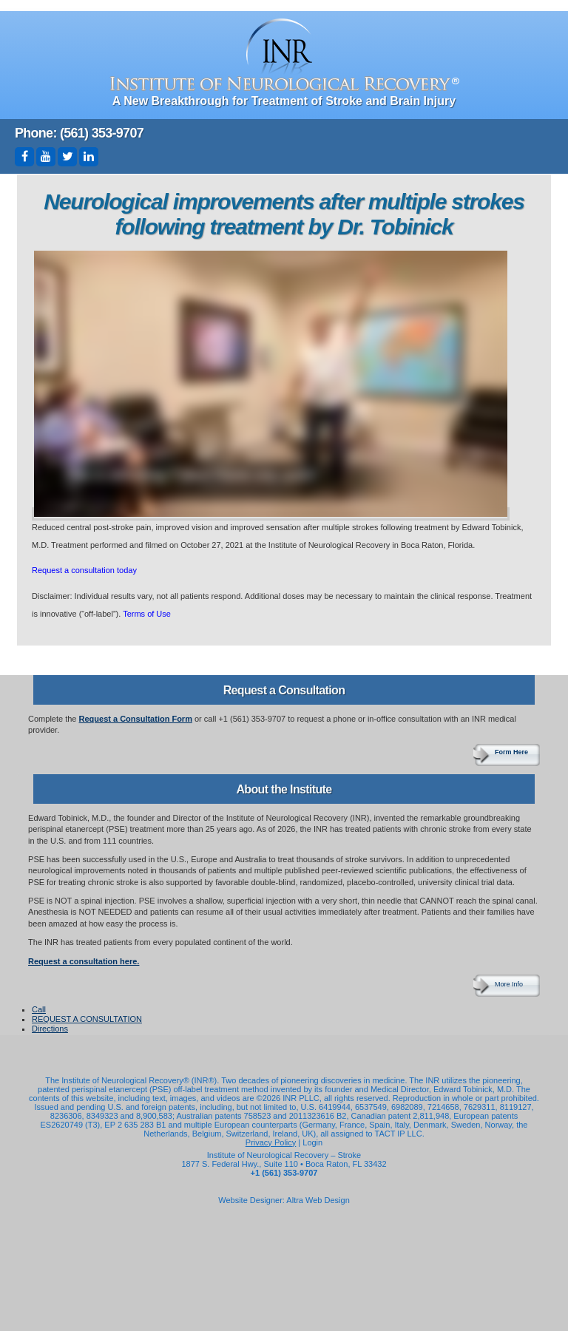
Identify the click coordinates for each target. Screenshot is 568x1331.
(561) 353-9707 (101, 133)
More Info (509, 984)
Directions (50, 1028)
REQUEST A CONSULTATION (87, 1019)
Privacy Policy (271, 1142)
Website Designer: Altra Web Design (284, 1200)
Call (39, 1009)
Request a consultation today (84, 570)
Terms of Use (147, 613)
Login (312, 1142)
